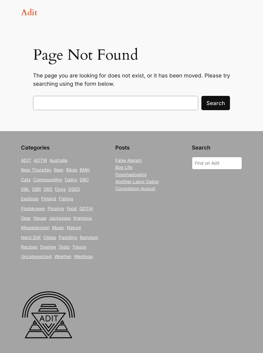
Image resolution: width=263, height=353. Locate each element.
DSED (74, 189)
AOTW (40, 160)
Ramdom (89, 237)
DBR (36, 189)
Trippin (79, 247)
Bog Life (123, 167)
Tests (64, 247)
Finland (48, 198)
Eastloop (30, 198)
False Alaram (128, 160)
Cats (25, 179)
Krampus (82, 218)
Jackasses (60, 218)
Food (72, 208)
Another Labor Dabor (137, 181)
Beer (59, 169)
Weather (62, 256)
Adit (29, 12)
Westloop (83, 256)
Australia (58, 160)
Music (58, 227)
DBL (25, 189)
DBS (48, 189)
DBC (84, 179)
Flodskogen (33, 208)
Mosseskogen (35, 227)
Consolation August (135, 188)
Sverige (48, 247)
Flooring (56, 208)
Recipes (29, 247)
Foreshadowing (131, 174)
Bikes (71, 169)
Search (215, 103)
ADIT (26, 160)
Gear (26, 218)
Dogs (60, 189)
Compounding (47, 179)
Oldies (49, 237)
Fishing (66, 198)
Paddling (68, 237)
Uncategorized (36, 256)
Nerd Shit (31, 237)
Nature (74, 227)
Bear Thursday (36, 169)
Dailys (71, 179)
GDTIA (86, 208)
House (39, 218)
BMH (85, 169)
